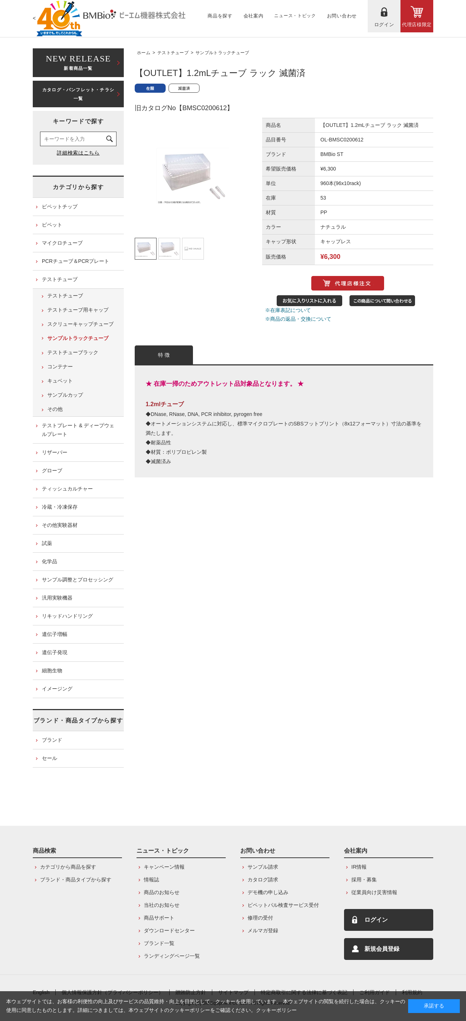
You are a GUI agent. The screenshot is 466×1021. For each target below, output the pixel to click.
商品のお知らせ (161, 892)
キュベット (60, 381)
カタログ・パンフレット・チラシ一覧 (78, 94)
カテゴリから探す (78, 187)
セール (49, 758)
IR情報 (359, 867)
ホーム (143, 52)
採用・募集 (364, 879)
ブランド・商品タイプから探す (78, 720)
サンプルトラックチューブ (222, 52)
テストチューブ (173, 52)
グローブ (52, 470)
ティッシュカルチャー (67, 489)
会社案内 (355, 851)
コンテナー (60, 366)
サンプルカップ (65, 395)
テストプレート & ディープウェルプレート (78, 430)
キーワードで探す (78, 121)
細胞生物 (52, 670)
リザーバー (54, 452)
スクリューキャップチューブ (80, 324)
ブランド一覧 (159, 943)
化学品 (49, 561)
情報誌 (151, 879)
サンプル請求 (263, 867)
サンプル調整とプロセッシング (77, 579)
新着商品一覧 (78, 62)
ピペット (52, 225)
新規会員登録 (381, 949)
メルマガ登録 (263, 930)
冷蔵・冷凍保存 (60, 507)
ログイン (376, 920)
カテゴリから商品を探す (68, 867)
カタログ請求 (263, 879)
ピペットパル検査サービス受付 (283, 905)
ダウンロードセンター (169, 930)
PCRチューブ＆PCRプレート (75, 261)
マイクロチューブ (62, 243)
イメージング (57, 689)
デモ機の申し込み (268, 892)
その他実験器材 (60, 525)
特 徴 (164, 355)
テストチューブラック (72, 352)
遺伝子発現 (54, 652)
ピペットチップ (60, 206)
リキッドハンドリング (67, 616)
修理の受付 (260, 918)
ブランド (52, 740)
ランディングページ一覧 (172, 956)
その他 (55, 409)
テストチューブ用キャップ (77, 310)
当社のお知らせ (161, 905)
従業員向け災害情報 (374, 892)
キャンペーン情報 (164, 867)
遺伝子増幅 (54, 634)
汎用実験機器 (57, 598)
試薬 (47, 543)
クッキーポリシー (276, 1010)
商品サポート (159, 918)
